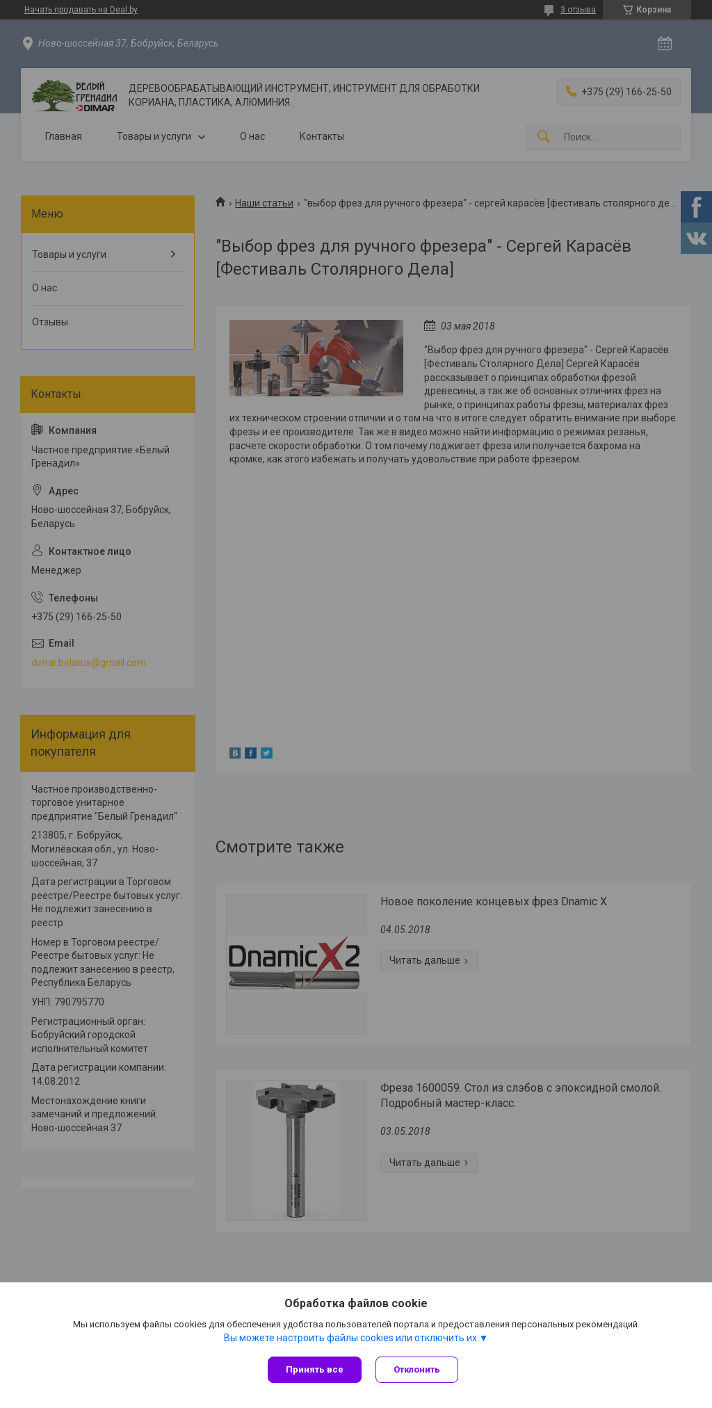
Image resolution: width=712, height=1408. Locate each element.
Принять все (314, 1369)
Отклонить (417, 1369)
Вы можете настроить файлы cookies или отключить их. (351, 1337)
